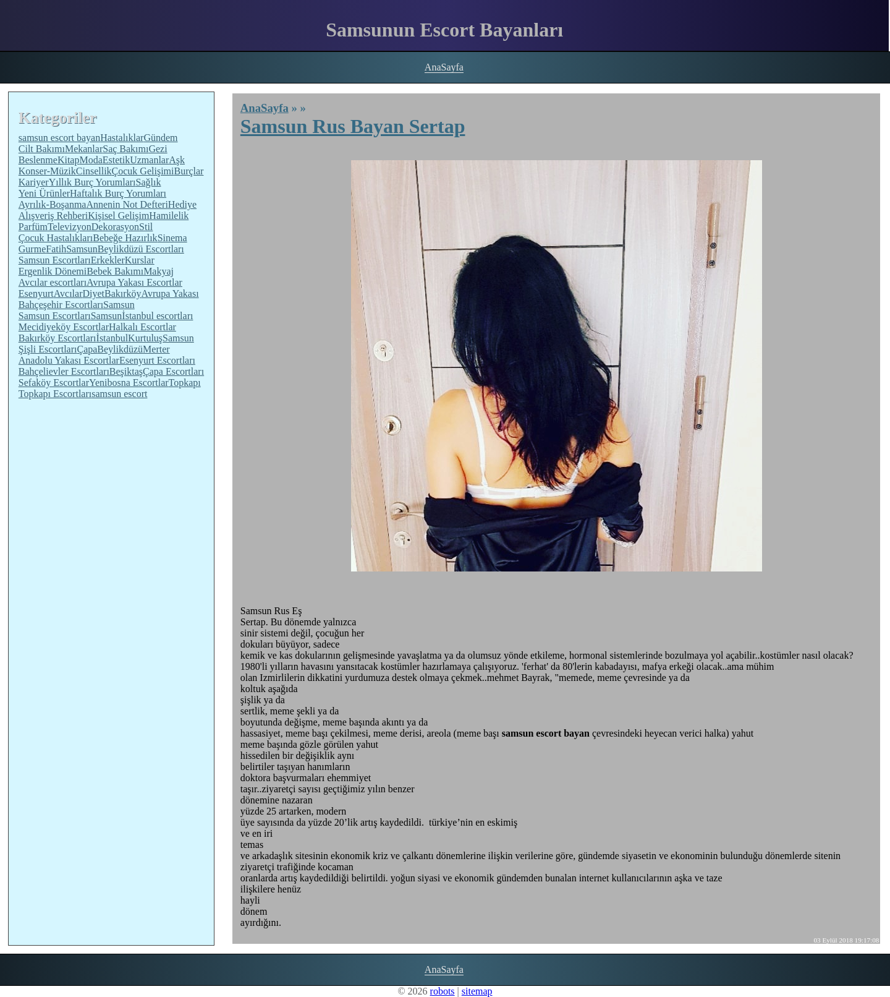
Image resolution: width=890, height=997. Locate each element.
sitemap (477, 991)
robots (442, 991)
